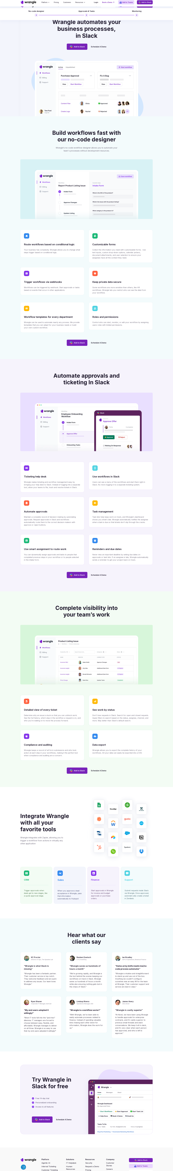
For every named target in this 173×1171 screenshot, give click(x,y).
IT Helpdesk (71, 1163)
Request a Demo (92, 1166)
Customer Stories (110, 1164)
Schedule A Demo (98, 47)
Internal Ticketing (48, 1166)
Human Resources (70, 1167)
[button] (45, 4)
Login (96, 4)
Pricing (56, 4)
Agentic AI (45, 1163)
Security (88, 1163)
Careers (109, 1169)
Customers (67, 4)
